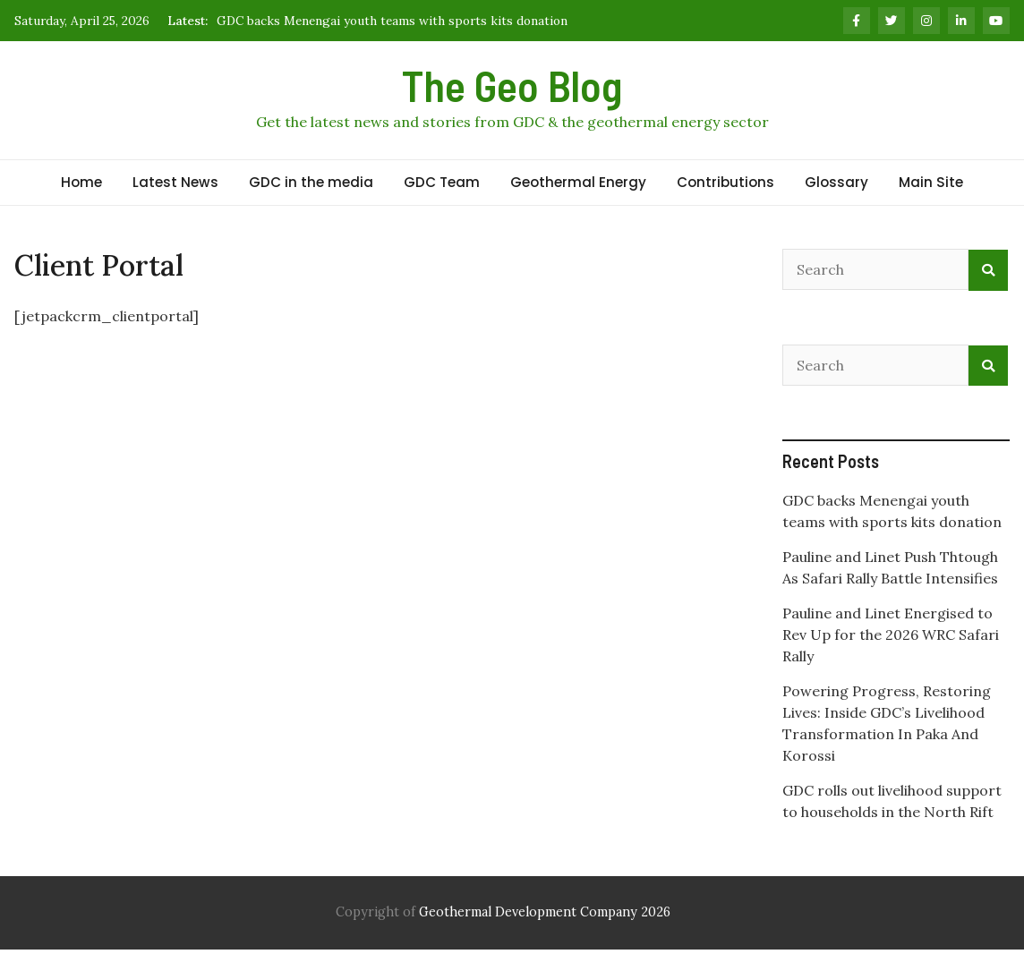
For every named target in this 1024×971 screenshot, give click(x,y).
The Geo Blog (512, 85)
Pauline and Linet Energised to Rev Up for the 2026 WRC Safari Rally (890, 634)
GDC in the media (311, 182)
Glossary (836, 182)
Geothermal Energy (578, 182)
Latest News (175, 182)
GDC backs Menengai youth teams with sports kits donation (392, 21)
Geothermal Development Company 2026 (544, 912)
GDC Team (442, 182)
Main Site (931, 182)
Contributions (725, 182)
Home (81, 182)
